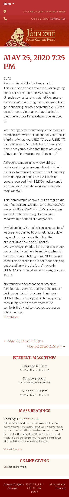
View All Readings (13, 449)
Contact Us (57, 18)
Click (6, 466)
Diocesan (60, 487)
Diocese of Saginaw (14, 484)
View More (11, 317)
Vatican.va (12, 487)
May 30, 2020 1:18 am (46, 346)
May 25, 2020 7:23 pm (23, 341)
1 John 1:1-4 (28, 419)
